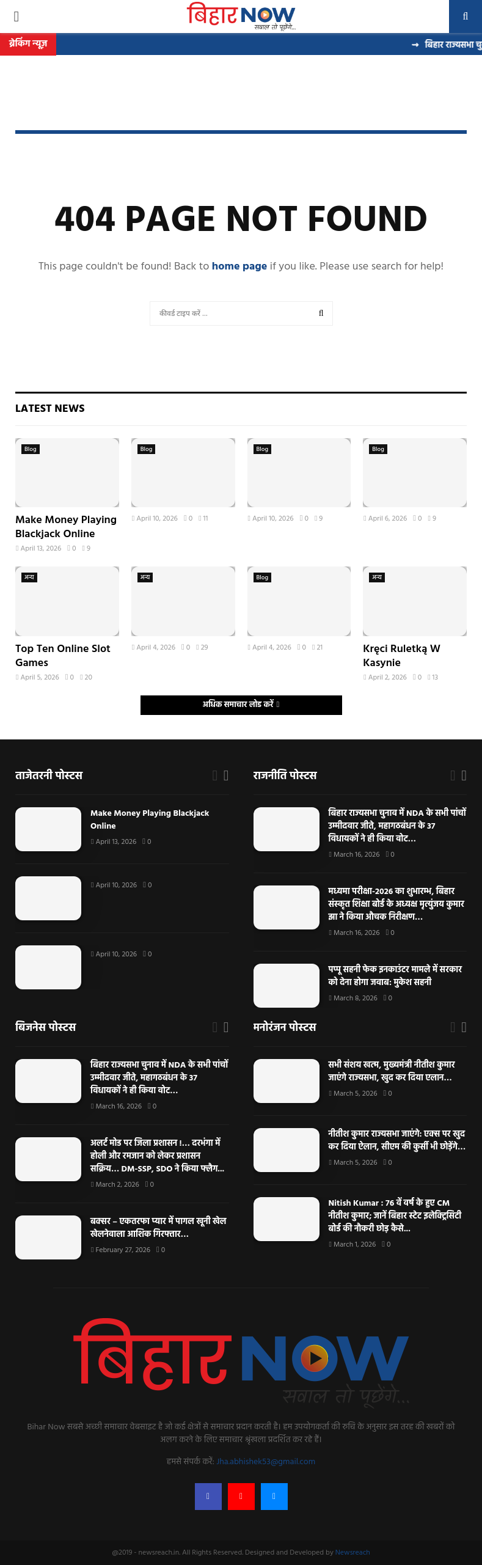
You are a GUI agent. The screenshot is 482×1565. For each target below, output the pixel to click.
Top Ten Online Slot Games (63, 656)
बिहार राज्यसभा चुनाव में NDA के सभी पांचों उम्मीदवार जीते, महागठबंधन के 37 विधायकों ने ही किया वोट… (397, 826)
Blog (30, 449)
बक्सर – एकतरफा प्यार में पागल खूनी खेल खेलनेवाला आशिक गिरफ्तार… (158, 1228)
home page (240, 267)
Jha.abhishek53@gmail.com (265, 1462)
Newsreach (352, 1553)
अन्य (29, 577)
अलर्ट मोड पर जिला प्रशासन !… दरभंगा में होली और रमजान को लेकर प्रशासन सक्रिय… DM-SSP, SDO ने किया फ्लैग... (157, 1156)
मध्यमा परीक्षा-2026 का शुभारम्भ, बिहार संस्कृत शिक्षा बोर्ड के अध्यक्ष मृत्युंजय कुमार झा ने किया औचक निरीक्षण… (396, 905)
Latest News (49, 409)
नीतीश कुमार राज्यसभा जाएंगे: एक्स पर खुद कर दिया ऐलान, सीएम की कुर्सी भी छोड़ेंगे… (397, 1140)
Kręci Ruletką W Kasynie (401, 656)
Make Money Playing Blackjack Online (66, 527)
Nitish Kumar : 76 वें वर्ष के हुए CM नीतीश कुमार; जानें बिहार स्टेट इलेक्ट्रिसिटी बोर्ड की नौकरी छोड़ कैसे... (395, 1216)
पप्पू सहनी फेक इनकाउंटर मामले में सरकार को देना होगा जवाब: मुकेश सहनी (395, 976)
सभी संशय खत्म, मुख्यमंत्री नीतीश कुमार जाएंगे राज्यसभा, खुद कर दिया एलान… (392, 1071)
